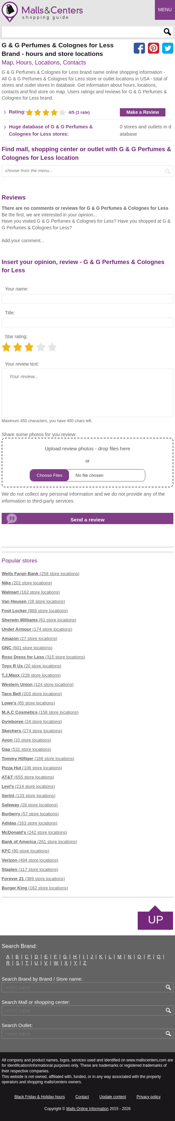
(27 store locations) (29, 638)
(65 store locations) (28, 702)
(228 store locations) (31, 675)
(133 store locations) (28, 795)
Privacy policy (149, 1097)
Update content (112, 1097)
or (87, 462)
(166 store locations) (38, 758)
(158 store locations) (40, 712)
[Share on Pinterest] (153, 48)
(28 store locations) (33, 601)
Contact (82, 1097)
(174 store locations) (37, 629)
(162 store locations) (31, 592)
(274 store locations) (32, 730)
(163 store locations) (29, 823)
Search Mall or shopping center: (36, 1002)
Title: (10, 312)
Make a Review (142, 112)
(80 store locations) (25, 850)
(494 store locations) (30, 860)
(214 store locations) (28, 786)
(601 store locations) (27, 647)
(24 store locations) (32, 721)
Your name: (16, 288)
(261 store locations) (39, 841)
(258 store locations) (41, 573)
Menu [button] (165, 9)
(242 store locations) (34, 832)
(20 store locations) (31, 665)
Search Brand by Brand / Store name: (42, 979)
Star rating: (16, 336)
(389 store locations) (33, 878)
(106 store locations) (32, 767)
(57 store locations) (30, 813)
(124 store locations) (38, 684)
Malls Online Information (87, 1108)
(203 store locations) (32, 693)
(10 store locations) (26, 740)
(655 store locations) (28, 777)
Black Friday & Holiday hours (40, 1097)
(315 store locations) (43, 656)
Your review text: (22, 364)
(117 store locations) (30, 869)
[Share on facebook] (139, 48)
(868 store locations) (35, 610)
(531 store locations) (26, 749)
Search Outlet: (17, 1025)
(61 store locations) (39, 619)
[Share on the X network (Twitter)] (167, 48)
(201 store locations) (27, 582)
